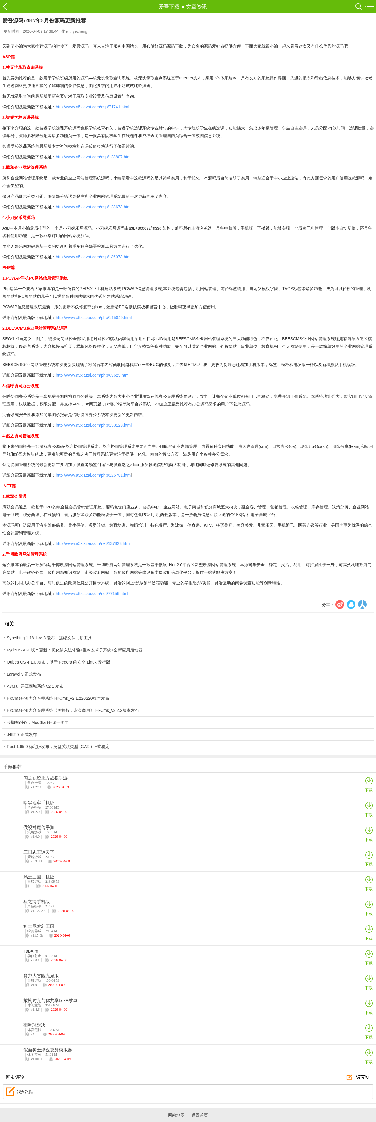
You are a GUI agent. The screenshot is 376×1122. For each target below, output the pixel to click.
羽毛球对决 (35, 1025)
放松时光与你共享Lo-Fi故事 (51, 1000)
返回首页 (200, 1115)
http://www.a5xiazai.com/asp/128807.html (94, 156)
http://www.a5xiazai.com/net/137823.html (93, 543)
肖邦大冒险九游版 (41, 975)
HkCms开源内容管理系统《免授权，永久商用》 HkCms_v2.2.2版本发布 (73, 710)
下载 (369, 784)
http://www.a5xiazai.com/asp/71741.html (92, 106)
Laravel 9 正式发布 (24, 674)
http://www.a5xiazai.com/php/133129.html (94, 425)
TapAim (31, 951)
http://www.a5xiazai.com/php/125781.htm (93, 475)
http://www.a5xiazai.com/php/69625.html (93, 375)
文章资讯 (196, 7)
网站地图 (176, 1115)
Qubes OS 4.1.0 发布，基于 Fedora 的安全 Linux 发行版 (58, 662)
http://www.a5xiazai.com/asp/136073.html (94, 257)
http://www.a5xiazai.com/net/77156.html (92, 593)
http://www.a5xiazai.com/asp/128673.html (94, 207)
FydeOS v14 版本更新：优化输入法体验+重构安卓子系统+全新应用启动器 (74, 650)
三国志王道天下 (39, 852)
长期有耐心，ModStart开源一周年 (38, 722)
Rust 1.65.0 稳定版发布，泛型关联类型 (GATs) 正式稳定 (58, 746)
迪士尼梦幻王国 (39, 926)
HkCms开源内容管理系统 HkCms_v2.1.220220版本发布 (58, 698)
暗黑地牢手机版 (39, 802)
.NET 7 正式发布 (22, 734)
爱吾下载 (8, 6)
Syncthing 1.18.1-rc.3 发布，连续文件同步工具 (49, 638)
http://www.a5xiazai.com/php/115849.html (94, 317)
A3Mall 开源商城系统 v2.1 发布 (35, 686)
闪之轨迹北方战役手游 (46, 778)
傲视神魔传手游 (39, 827)
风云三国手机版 (39, 877)
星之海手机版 (37, 901)
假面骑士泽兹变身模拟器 (48, 1050)
